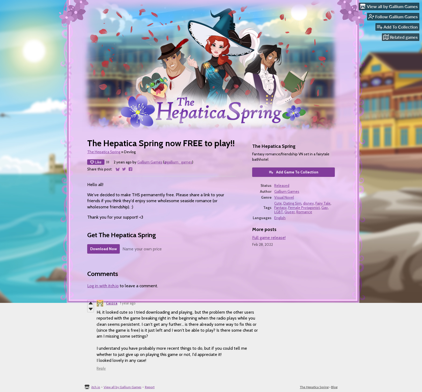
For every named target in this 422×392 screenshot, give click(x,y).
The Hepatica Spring (103, 152)
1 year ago (128, 303)
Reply (101, 368)
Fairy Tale (322, 203)
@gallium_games (178, 162)
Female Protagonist (304, 207)
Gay (324, 207)
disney (308, 203)
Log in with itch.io (103, 285)
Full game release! (269, 237)
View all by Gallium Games (122, 387)
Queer (289, 212)
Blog (334, 387)
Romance (304, 212)
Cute (278, 203)
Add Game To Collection (293, 172)
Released (281, 185)
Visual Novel (284, 197)
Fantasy (280, 207)
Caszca (111, 303)
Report (149, 387)
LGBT (278, 212)
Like (95, 162)
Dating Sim (292, 203)
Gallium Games (149, 162)
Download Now (103, 248)
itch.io (95, 387)
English (280, 218)
